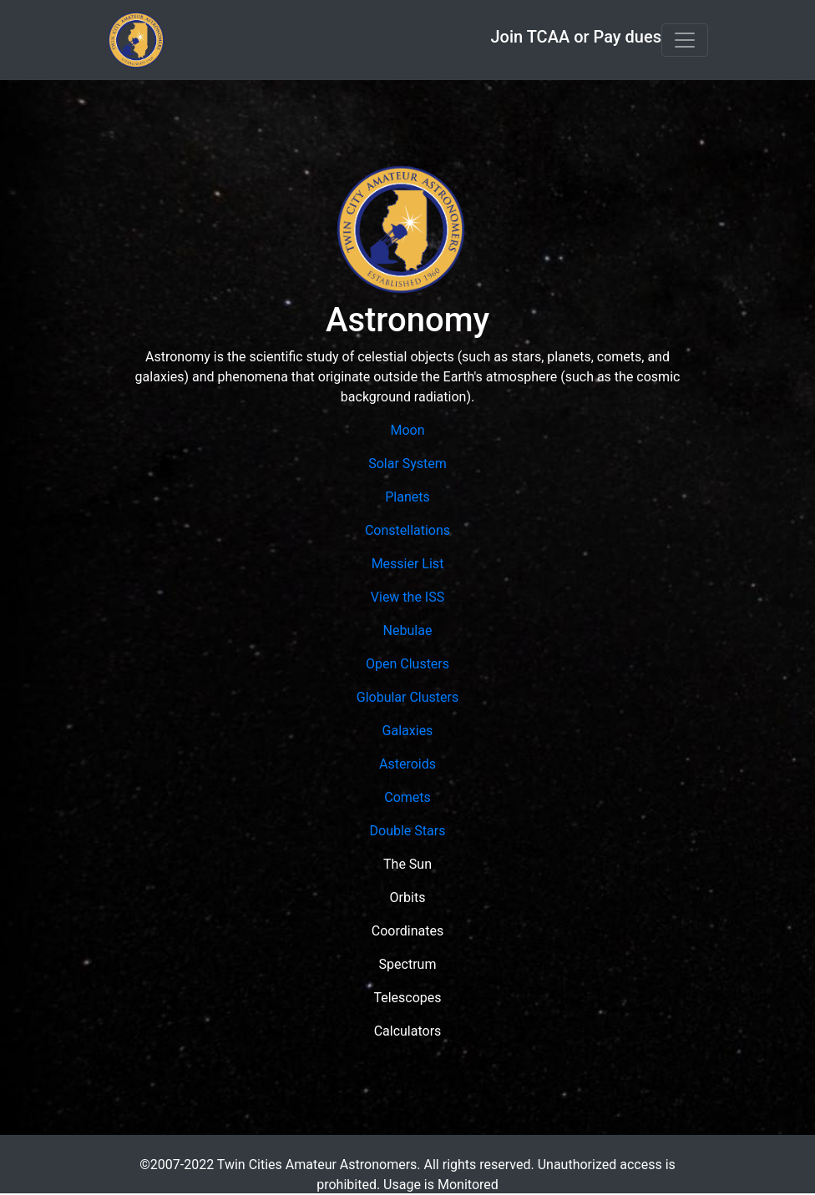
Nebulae (408, 630)
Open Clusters (407, 664)
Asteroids (407, 764)
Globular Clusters (407, 697)
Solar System (407, 463)
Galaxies (407, 731)
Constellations (407, 530)
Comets (407, 797)
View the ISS (407, 597)
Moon (407, 430)
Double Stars (408, 831)
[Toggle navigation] (684, 40)
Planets (407, 497)
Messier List (408, 564)
